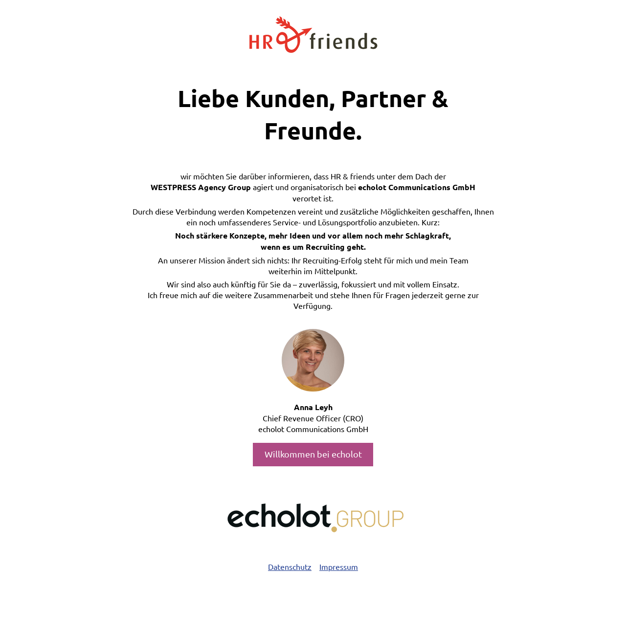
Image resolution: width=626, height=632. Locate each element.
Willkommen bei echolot (313, 454)
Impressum (338, 566)
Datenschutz (290, 566)
